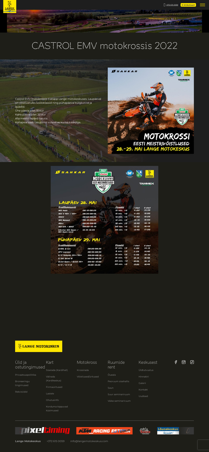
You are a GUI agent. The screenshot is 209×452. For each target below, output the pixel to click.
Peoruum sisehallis (118, 381)
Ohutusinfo (52, 400)
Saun (110, 387)
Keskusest (148, 362)
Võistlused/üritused (88, 376)
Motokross (87, 362)
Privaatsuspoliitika (25, 374)
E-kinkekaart (188, 5)
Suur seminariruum (119, 394)
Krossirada (83, 370)
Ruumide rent (116, 364)
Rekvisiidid (21, 391)
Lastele (50, 393)
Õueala (112, 374)
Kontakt (143, 389)
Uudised (143, 396)
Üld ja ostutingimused (30, 364)
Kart (50, 362)
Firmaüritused (54, 387)
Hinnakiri (144, 376)
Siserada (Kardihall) (57, 370)
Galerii (142, 383)
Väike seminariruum (119, 400)
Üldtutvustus (146, 370)
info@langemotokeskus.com (89, 441)
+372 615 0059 (171, 5)
